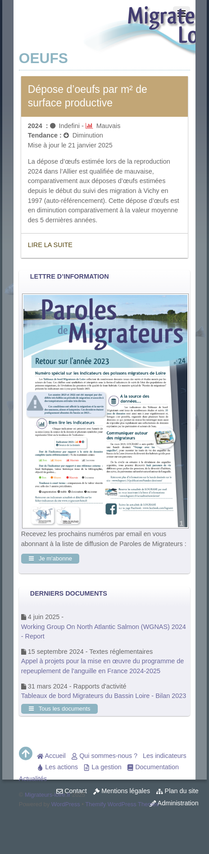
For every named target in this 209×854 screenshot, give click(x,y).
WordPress (65, 804)
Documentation (153, 767)
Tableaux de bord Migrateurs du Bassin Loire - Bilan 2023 (103, 695)
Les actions (57, 767)
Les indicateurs (164, 755)
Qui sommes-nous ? (104, 755)
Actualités (33, 778)
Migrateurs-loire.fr (48, 794)
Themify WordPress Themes (122, 804)
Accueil (51, 755)
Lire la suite (50, 244)
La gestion (102, 767)
